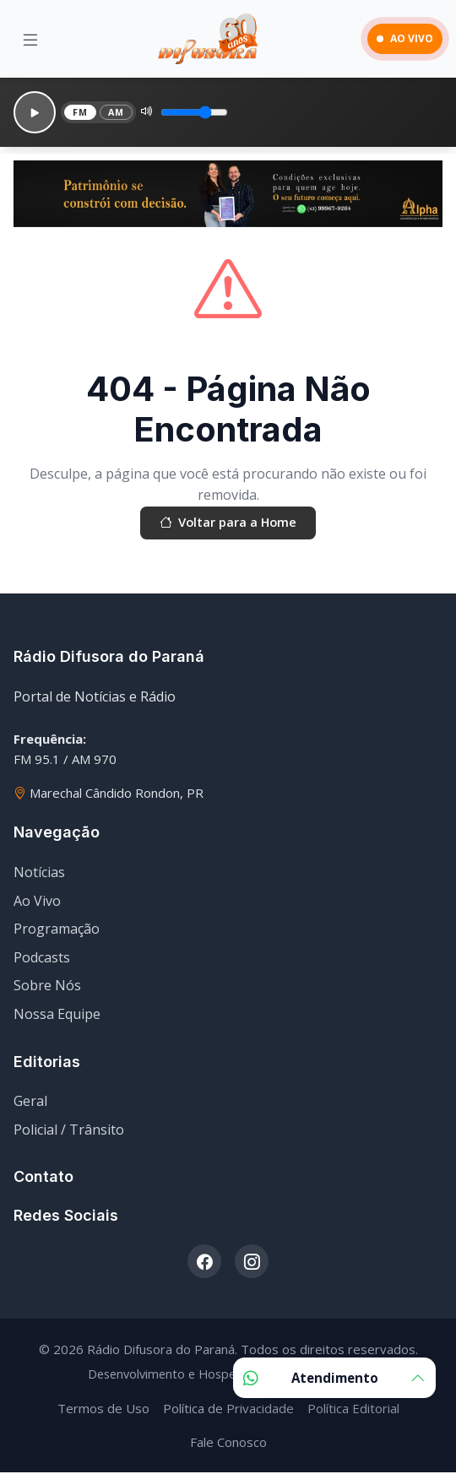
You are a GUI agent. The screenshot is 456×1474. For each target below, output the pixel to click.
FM (81, 112)
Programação (57, 931)
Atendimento (334, 1378)
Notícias (39, 874)
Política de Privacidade (228, 1409)
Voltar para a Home (228, 524)
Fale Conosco (228, 1443)
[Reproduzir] (35, 112)
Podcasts (42, 960)
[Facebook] (204, 1264)
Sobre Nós (47, 987)
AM (119, 112)
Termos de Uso (103, 1409)
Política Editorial (353, 1409)
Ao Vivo (37, 902)
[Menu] (30, 39)
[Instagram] (252, 1264)
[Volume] (199, 112)
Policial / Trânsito (69, 1132)
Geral (30, 1103)
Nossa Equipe (57, 1016)
